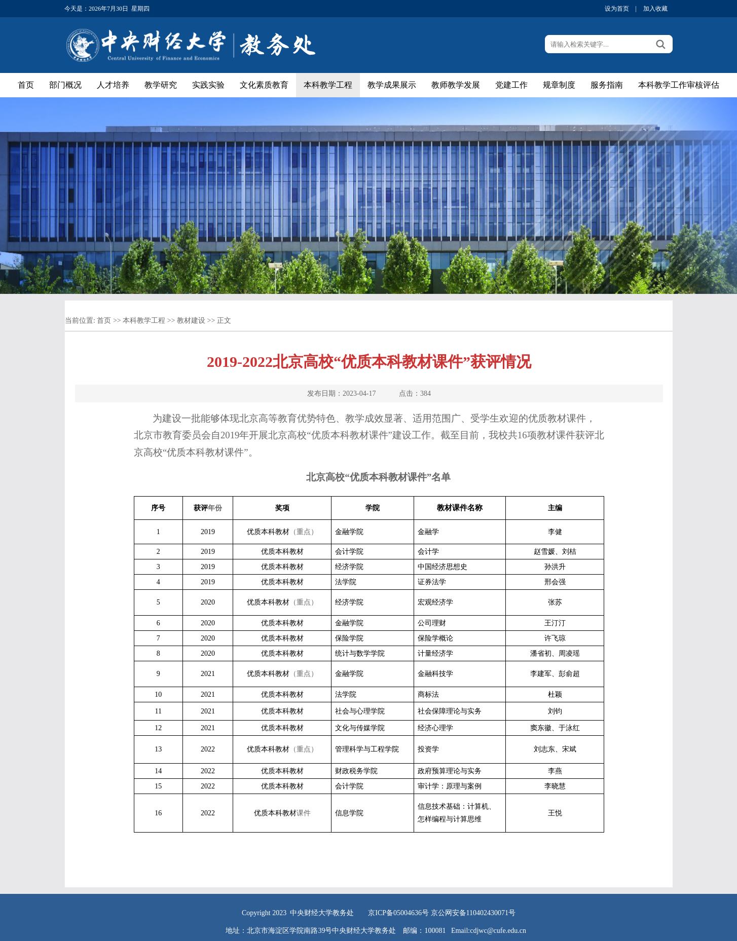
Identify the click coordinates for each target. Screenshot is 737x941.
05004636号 (411, 913)
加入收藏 (655, 8)
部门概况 (65, 85)
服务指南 (607, 85)
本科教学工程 (328, 85)
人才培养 (113, 85)
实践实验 (208, 85)
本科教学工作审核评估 (678, 85)
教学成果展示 (391, 85)
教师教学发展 (455, 85)
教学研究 (160, 85)
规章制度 (559, 85)
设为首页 (617, 8)
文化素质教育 (264, 85)
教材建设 (191, 320)
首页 (26, 85)
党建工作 (511, 85)
